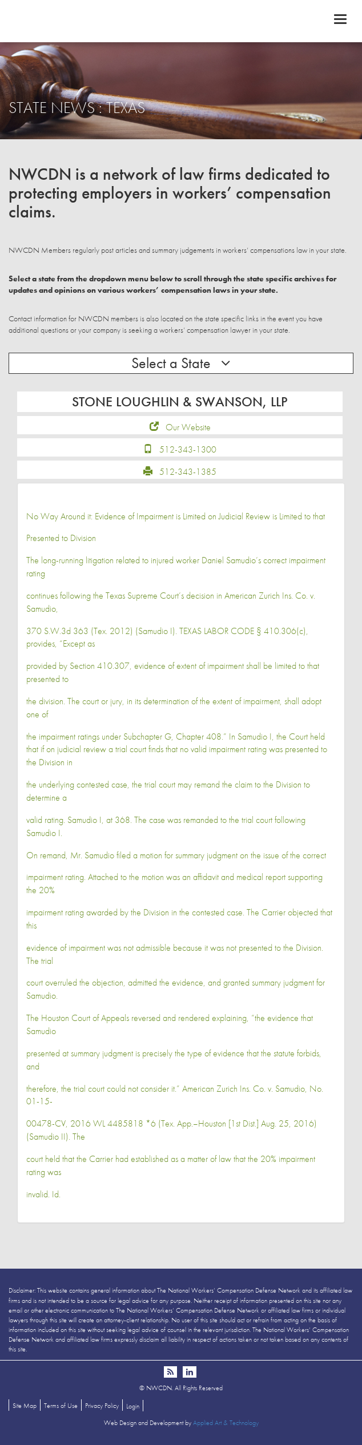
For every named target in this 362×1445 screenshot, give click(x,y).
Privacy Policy (102, 1405)
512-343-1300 (187, 449)
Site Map (25, 1405)
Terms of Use (61, 1405)
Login (132, 1406)
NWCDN (181, 21)
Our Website (188, 427)
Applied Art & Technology (226, 1422)
